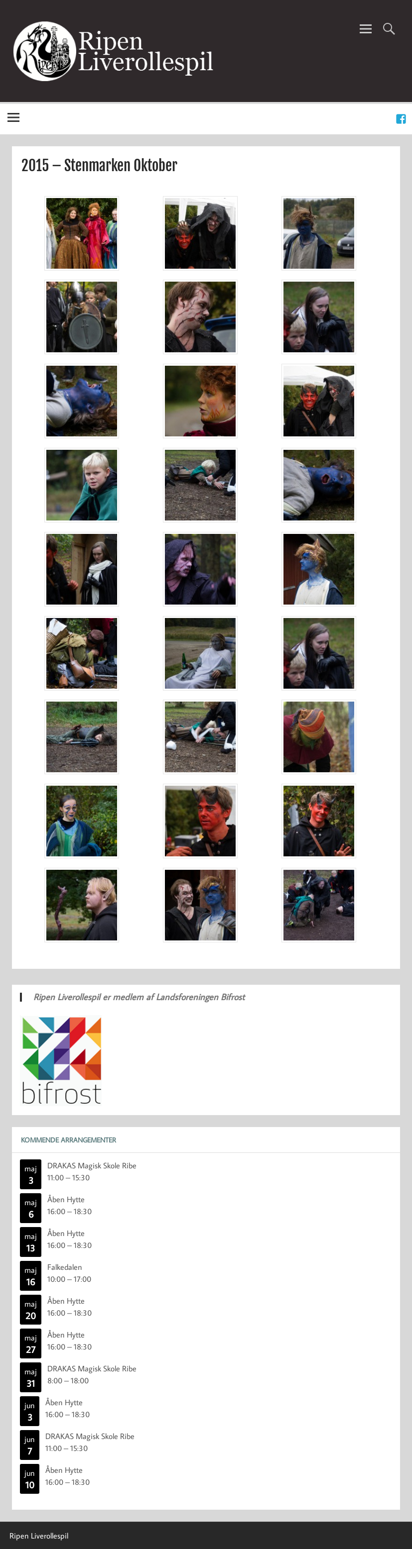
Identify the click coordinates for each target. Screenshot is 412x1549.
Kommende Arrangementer (68, 1139)
